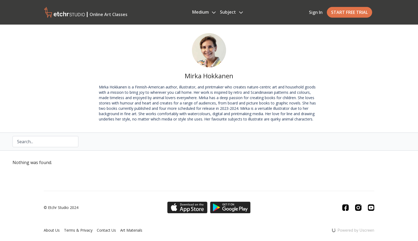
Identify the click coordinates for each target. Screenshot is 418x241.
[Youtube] (371, 207)
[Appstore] (187, 207)
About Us (52, 230)
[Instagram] (358, 207)
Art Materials (131, 230)
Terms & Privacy (78, 230)
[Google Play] (230, 207)
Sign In (316, 12)
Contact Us (106, 230)
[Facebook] (345, 207)
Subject (231, 12)
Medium (204, 12)
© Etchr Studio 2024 (61, 207)
